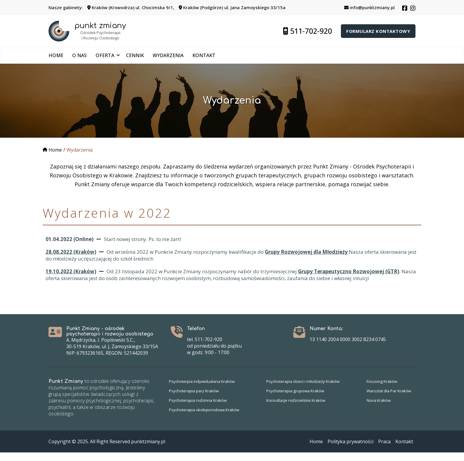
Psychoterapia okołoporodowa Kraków (206, 418)
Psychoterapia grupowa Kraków (295, 399)
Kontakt (203, 55)
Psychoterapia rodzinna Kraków (199, 409)
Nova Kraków (377, 409)
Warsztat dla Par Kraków (387, 399)
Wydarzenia (168, 55)
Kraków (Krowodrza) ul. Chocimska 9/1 (130, 7)
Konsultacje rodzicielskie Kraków (296, 409)
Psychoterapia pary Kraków (195, 399)
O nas (79, 55)
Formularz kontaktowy (378, 31)
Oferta (105, 55)
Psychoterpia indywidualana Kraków (203, 390)
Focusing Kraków (380, 390)
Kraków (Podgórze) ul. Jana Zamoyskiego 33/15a (232, 7)
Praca (384, 450)
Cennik (135, 55)
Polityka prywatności (350, 450)
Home (56, 55)
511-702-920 (307, 31)
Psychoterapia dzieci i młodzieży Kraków (304, 390)
